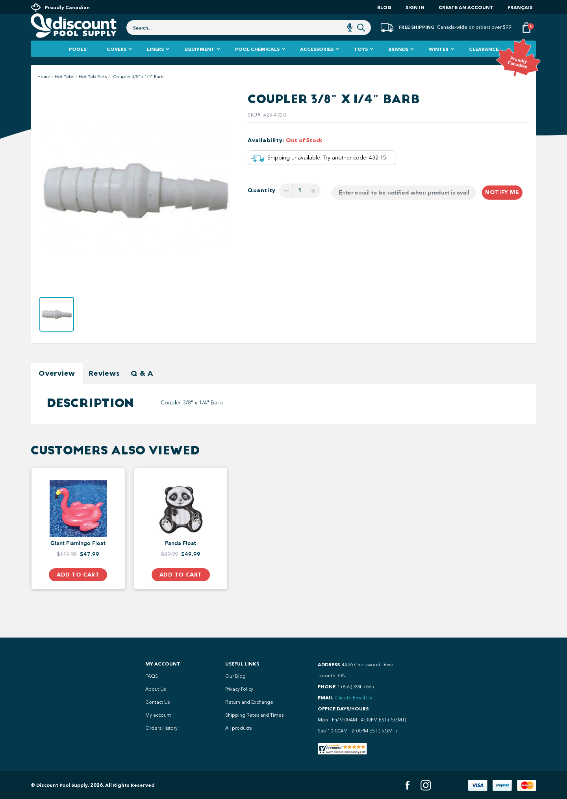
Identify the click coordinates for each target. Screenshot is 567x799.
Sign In (415, 7)
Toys (361, 63)
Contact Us (157, 702)
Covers (116, 63)
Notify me (502, 206)
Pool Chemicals (257, 63)
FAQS (151, 676)
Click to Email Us (353, 698)
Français (520, 7)
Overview (57, 387)
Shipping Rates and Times (254, 715)
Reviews (104, 387)
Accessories (317, 63)
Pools (77, 63)
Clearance (483, 63)
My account (158, 715)
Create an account (466, 7)
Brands (398, 63)
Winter (438, 63)
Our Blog (235, 676)
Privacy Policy (239, 689)
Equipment (199, 63)
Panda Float (180, 557)
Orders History (161, 728)
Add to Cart (78, 588)
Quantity (262, 204)
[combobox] (248, 36)
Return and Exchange (249, 702)
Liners (155, 63)
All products (238, 728)
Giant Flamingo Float (78, 557)
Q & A (142, 387)
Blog (384, 7)
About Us (155, 689)
